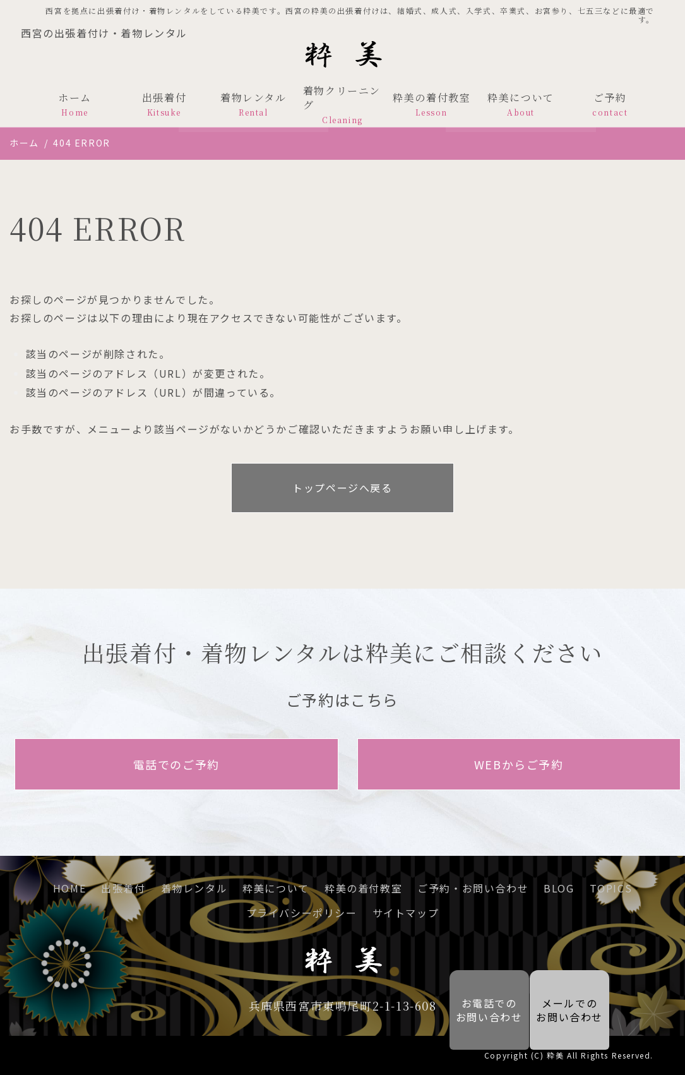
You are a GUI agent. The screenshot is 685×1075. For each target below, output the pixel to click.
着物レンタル (253, 104)
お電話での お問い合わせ (480, 1009)
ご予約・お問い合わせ (472, 888)
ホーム (74, 104)
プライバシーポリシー (301, 912)
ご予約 (610, 104)
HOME (69, 888)
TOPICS (611, 888)
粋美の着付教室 (431, 104)
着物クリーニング (342, 104)
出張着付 (163, 104)
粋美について (520, 104)
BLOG (559, 888)
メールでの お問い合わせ (569, 1009)
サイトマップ (405, 912)
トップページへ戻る (342, 487)
